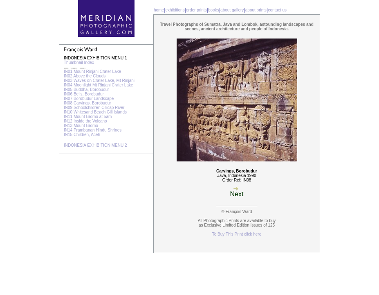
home (159, 10)
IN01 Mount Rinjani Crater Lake (92, 71)
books (213, 10)
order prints (196, 10)
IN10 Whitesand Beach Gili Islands (95, 112)
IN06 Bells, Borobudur (84, 94)
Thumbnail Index (79, 62)
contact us (277, 10)
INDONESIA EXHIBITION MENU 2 (95, 145)
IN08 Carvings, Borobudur (87, 103)
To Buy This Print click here (236, 234)
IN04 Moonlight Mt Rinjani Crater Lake (98, 85)
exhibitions (174, 10)
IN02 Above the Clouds (84, 76)
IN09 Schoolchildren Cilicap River (94, 107)
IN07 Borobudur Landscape (89, 98)
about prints (256, 10)
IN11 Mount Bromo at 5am (88, 116)
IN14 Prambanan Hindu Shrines (92, 130)
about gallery (232, 10)
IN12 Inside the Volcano (85, 121)
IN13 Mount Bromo (81, 125)
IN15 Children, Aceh (82, 134)
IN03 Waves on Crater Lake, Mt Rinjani (99, 80)
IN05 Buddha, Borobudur (86, 89)
